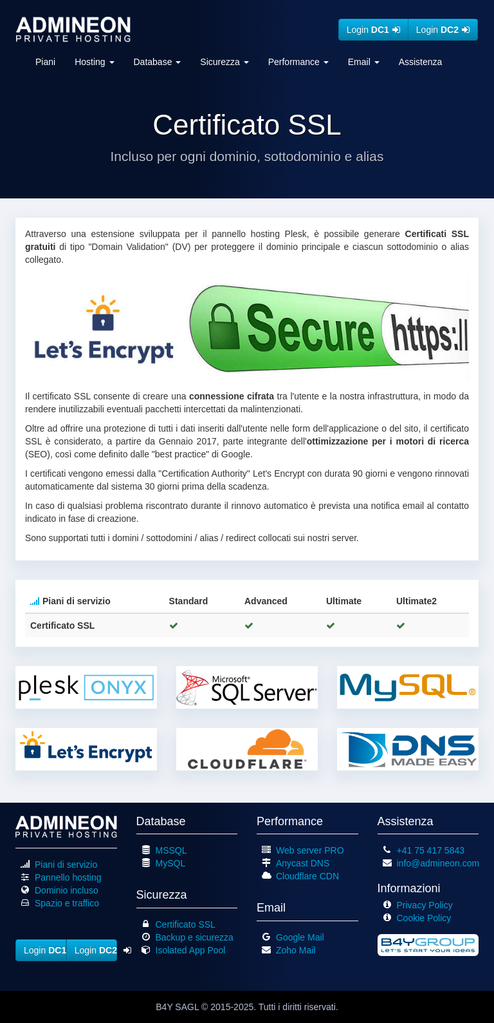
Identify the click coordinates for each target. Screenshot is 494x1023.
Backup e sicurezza (194, 937)
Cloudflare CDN (307, 876)
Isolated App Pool (191, 950)
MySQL (171, 863)
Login (373, 29)
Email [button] (364, 62)
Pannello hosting (68, 877)
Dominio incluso (66, 890)
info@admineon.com (438, 863)
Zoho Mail (295, 950)
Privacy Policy (425, 905)
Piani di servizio (66, 864)
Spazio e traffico (67, 903)
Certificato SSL (185, 924)
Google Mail (300, 937)
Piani (45, 62)
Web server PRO (310, 850)
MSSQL (171, 850)
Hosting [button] (94, 62)
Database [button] (157, 62)
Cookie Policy (424, 918)
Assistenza (421, 62)
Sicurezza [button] (224, 62)
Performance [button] (298, 62)
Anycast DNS (302, 863)
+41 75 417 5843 (431, 850)
